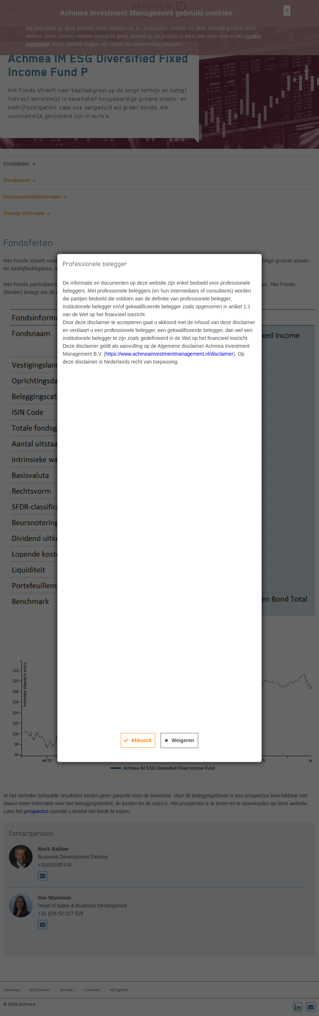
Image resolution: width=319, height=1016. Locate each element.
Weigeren (183, 740)
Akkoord (141, 740)
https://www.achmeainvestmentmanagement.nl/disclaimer (169, 354)
